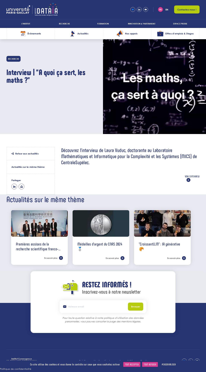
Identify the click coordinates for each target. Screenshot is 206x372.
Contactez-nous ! (186, 9)
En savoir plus (50, 258)
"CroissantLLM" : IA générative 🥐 (159, 246)
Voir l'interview (192, 176)
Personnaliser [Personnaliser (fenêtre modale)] (169, 364)
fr (160, 9)
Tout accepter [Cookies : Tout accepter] (132, 364)
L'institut (25, 23)
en (166, 9)
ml (21, 186)
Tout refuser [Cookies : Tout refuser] (150, 364)
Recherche (64, 23)
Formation (103, 23)
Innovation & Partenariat (141, 23)
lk (14, 186)
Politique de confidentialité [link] (15, 368)
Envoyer (135, 306)
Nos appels (131, 33)
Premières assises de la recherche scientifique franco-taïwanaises (37, 246)
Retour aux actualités (27, 153)
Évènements (34, 33)
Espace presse (180, 23)
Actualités (82, 33)
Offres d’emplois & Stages (179, 33)
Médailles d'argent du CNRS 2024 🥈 (99, 246)
